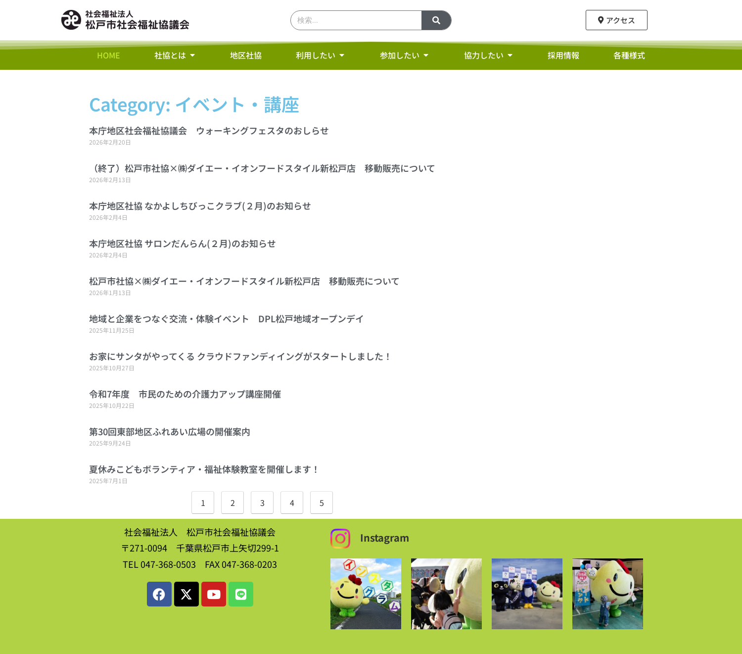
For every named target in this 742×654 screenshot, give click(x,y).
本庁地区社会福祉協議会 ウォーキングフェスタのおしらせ (209, 130)
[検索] (436, 20)
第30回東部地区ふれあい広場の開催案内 (169, 431)
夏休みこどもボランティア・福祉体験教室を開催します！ (204, 468)
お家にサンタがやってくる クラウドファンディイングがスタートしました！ (240, 356)
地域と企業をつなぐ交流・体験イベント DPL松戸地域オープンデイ (226, 318)
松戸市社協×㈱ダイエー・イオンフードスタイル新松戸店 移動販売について (244, 280)
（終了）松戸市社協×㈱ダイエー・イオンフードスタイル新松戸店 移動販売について (262, 167)
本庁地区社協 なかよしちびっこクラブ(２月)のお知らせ (200, 205)
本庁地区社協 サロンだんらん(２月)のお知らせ (182, 243)
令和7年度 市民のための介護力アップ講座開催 (185, 393)
